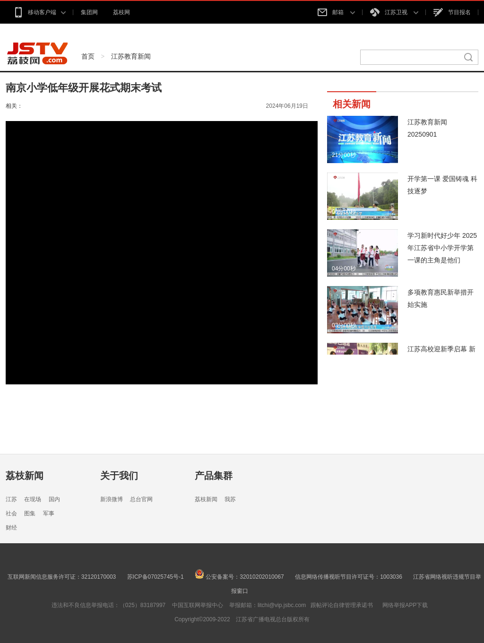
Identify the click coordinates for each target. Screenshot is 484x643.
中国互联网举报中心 (197, 605)
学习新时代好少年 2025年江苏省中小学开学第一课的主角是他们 (442, 248)
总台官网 (141, 499)
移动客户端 (39, 12)
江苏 (11, 499)
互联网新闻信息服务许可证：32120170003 (62, 576)
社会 (11, 513)
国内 (54, 499)
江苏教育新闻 (131, 56)
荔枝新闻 (24, 475)
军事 (48, 513)
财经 (11, 527)
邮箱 (336, 12)
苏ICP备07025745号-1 (155, 576)
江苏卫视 (394, 12)
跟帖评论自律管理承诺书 (342, 605)
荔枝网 (121, 12)
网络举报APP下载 (405, 605)
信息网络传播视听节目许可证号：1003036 (348, 576)
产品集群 (214, 475)
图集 (29, 513)
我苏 (230, 499)
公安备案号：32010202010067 (239, 576)
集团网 (89, 12)
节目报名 (452, 12)
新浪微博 (111, 499)
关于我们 (119, 475)
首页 (88, 56)
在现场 (32, 499)
